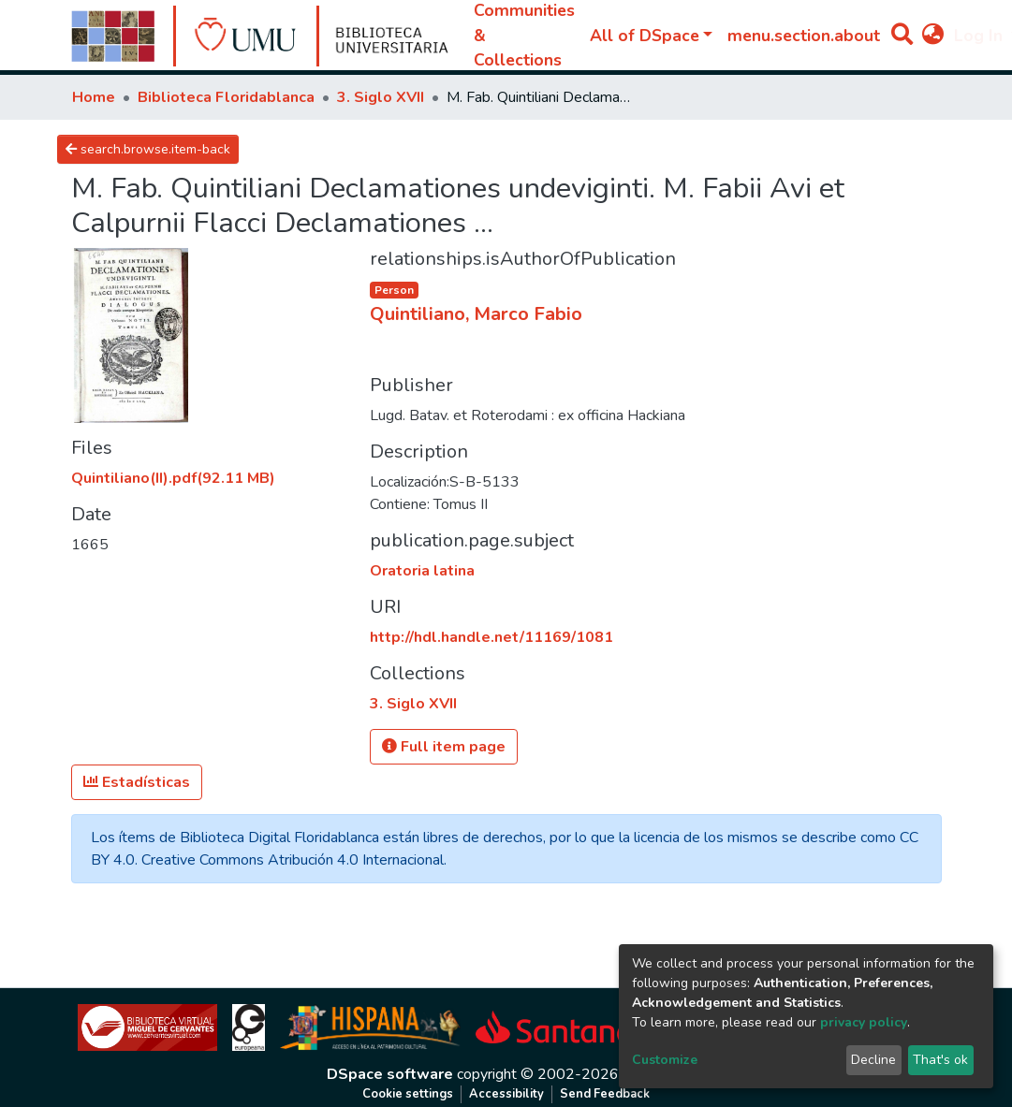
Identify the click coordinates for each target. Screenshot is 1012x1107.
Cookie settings (407, 1093)
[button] (933, 35)
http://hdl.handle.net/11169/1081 (491, 637)
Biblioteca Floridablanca (226, 97)
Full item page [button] (444, 746)
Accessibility (506, 1093)
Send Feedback (605, 1093)
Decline (873, 1060)
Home (93, 97)
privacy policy (863, 1022)
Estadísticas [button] (136, 782)
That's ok (940, 1060)
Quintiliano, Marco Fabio (476, 314)
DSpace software (390, 1074)
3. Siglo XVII (380, 97)
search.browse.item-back (148, 149)
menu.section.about (803, 35)
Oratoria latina (422, 571)
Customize (664, 1060)
